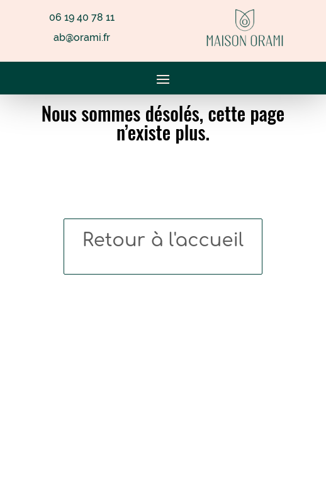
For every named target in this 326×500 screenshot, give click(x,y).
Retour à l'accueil (163, 240)
